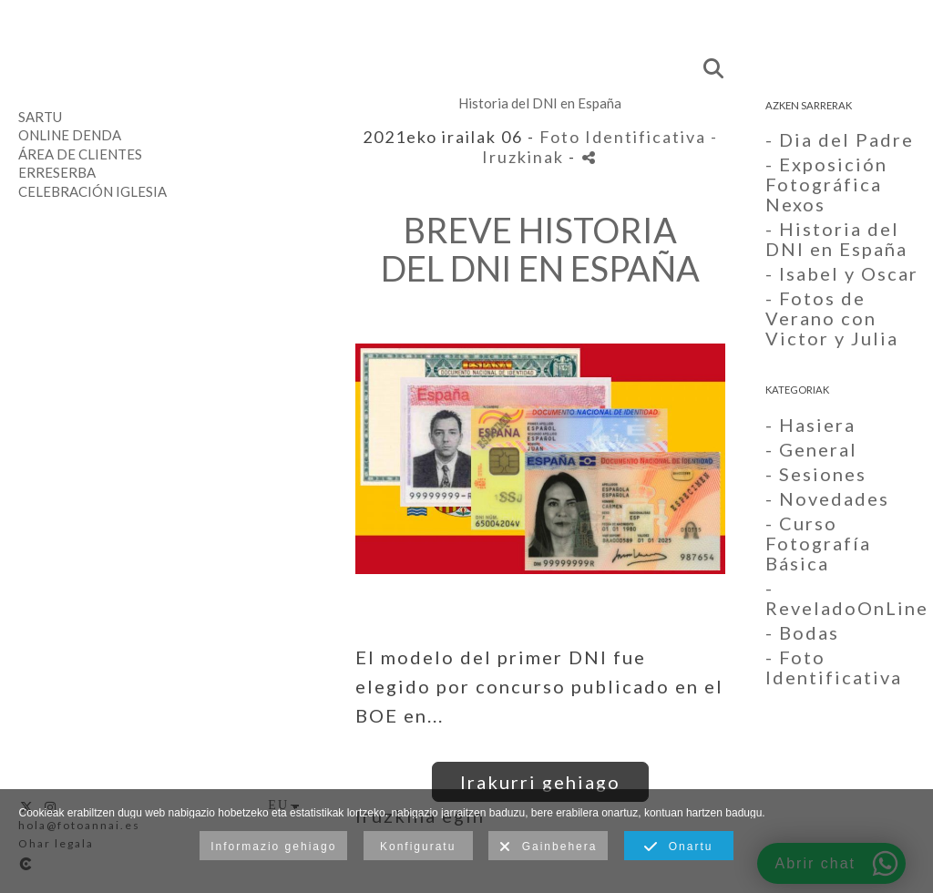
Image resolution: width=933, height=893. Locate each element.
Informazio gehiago (273, 846)
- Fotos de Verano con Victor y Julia (831, 318)
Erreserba (57, 172)
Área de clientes (80, 154)
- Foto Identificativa (833, 667)
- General (811, 449)
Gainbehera (548, 847)
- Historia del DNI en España (836, 239)
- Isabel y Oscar (841, 273)
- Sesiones (815, 474)
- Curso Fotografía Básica (818, 543)
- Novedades (827, 498)
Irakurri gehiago (540, 782)
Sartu (40, 116)
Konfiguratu (418, 846)
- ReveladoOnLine (846, 598)
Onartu (678, 847)
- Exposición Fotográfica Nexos (826, 184)
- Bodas (802, 632)
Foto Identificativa (622, 137)
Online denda (69, 135)
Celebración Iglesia (92, 191)
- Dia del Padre (839, 139)
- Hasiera (810, 425)
